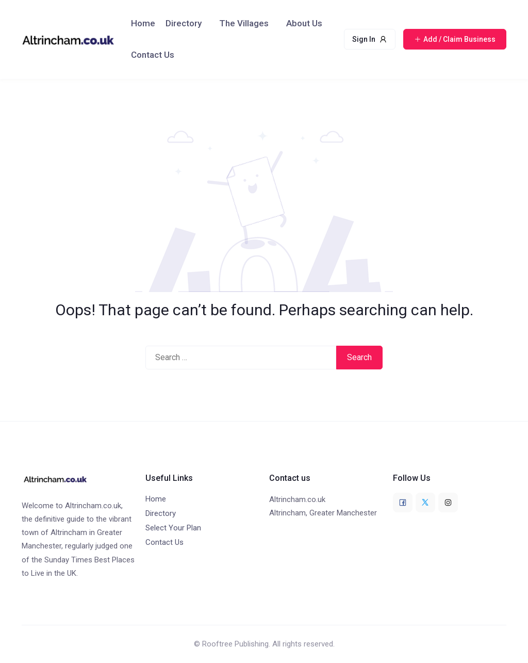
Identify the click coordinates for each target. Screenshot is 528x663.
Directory (184, 23)
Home (143, 23)
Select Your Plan (173, 527)
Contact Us (152, 55)
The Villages (244, 23)
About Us (304, 23)
